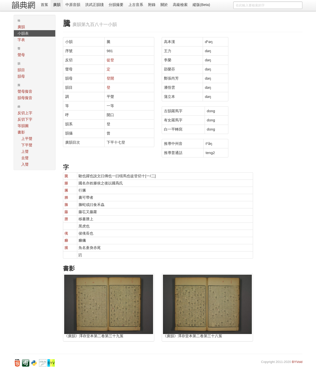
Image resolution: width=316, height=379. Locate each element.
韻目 (21, 70)
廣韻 (56, 4)
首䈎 (44, 4)
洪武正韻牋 (94, 4)
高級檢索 (180, 4)
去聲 (25, 158)
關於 (164, 4)
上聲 (25, 151)
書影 (21, 132)
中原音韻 (72, 4)
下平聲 (26, 145)
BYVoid (297, 362)
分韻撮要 (116, 4)
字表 (21, 40)
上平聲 (26, 138)
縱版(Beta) (201, 4)
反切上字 (25, 113)
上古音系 (135, 4)
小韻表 (23, 33)
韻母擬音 (25, 98)
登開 (110, 78)
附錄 (152, 4)
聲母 (21, 55)
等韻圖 (23, 126)
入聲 (25, 164)
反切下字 (25, 119)
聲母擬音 (25, 91)
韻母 (21, 76)
